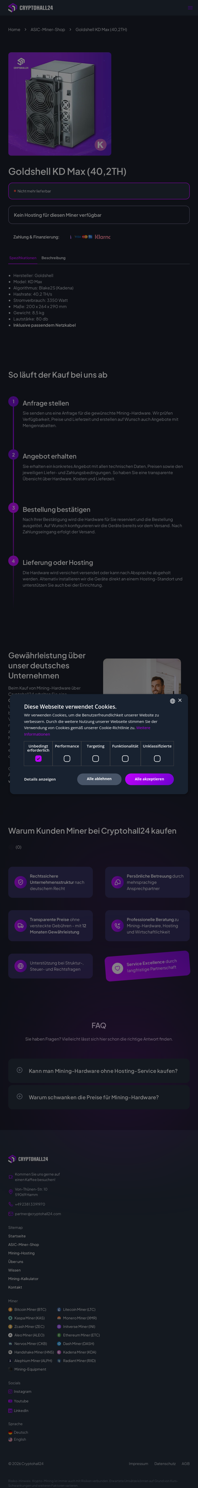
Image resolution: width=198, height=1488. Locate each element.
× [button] (180, 700)
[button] (40, 779)
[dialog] (99, 744)
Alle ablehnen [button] (99, 778)
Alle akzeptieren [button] (149, 778)
